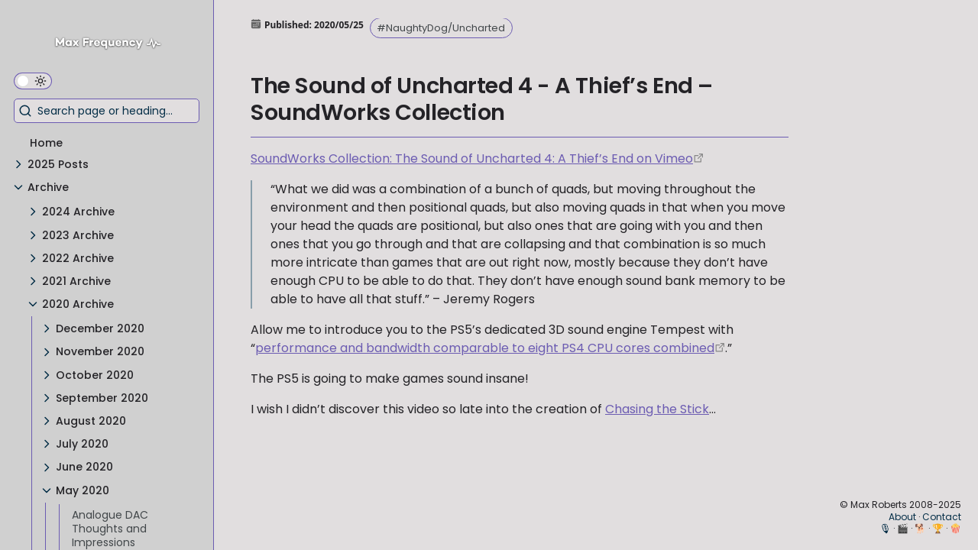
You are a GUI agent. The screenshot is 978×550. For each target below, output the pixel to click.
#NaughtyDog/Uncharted (441, 28)
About (902, 516)
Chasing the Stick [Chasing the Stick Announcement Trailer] (657, 409)
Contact (941, 516)
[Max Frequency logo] (113, 44)
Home (46, 142)
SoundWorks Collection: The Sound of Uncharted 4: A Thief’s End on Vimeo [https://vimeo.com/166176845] (472, 158)
